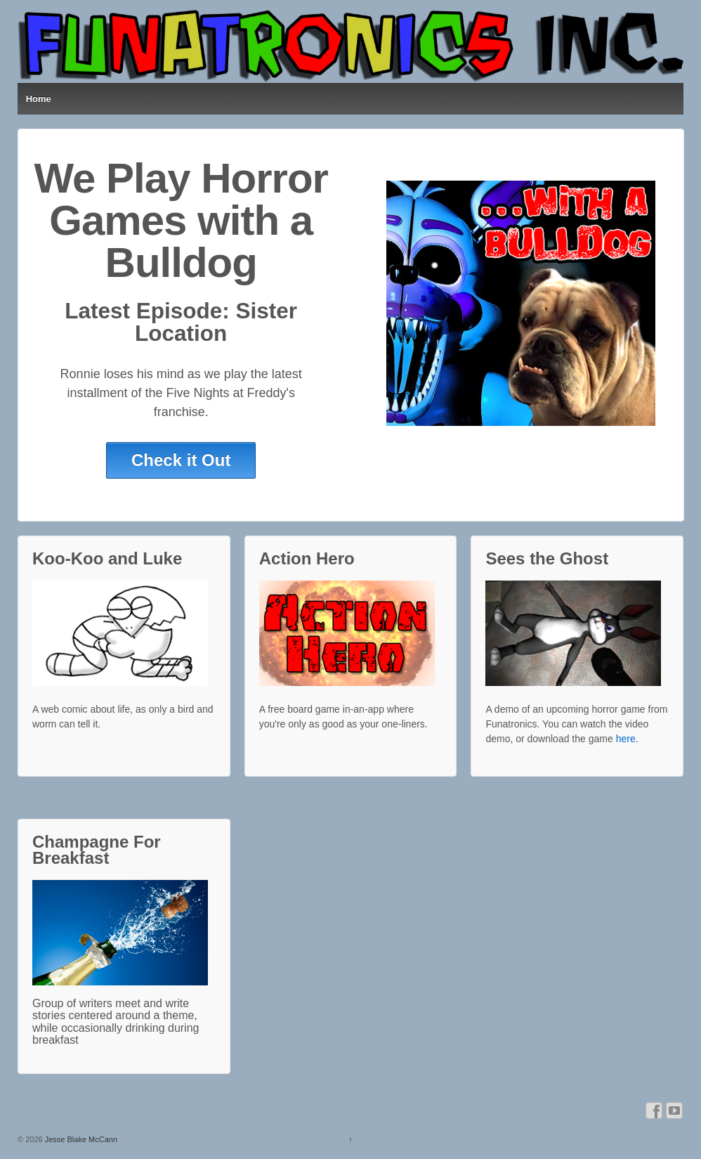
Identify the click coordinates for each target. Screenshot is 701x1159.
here (626, 738)
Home (38, 98)
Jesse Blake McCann (80, 1139)
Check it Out (180, 460)
